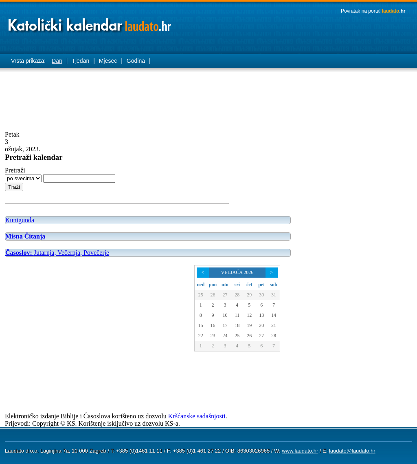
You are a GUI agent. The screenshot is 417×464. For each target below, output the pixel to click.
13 (261, 315)
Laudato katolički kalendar (90, 22)
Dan (57, 60)
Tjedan (80, 60)
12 (249, 315)
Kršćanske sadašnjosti (197, 416)
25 (200, 295)
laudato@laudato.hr (352, 451)
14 (273, 315)
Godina (136, 60)
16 (212, 325)
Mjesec (108, 60)
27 (224, 295)
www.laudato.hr (300, 451)
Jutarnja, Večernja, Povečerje (57, 252)
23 (212, 335)
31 (273, 295)
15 (200, 325)
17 (224, 325)
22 (200, 335)
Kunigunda (19, 220)
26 (212, 295)
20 (261, 325)
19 (249, 325)
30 (261, 295)
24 (224, 335)
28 (237, 295)
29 (249, 295)
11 (237, 315)
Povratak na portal (373, 11)
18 (237, 325)
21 (273, 325)
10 (224, 315)
